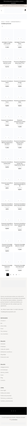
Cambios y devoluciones (7, 401)
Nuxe (2, 328)
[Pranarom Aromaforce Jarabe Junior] (7, 155)
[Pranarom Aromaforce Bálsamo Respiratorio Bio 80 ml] (7, 134)
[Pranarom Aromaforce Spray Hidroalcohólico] (7, 197)
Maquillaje (3, 354)
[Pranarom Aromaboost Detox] (7, 74)
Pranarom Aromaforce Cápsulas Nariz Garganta (19, 142)
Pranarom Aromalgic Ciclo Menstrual (20, 266)
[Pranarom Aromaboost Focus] (7, 93)
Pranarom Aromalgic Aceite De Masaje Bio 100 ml (7, 246)
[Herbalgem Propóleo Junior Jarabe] (7, 35)
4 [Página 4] (16, 274)
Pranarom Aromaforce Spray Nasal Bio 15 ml (7, 224)
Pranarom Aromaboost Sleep (7, 120)
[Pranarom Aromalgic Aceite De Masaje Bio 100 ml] (7, 237)
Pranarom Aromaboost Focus (7, 101)
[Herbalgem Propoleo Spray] (20, 35)
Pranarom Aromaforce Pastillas (7, 183)
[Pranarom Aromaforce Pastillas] (7, 176)
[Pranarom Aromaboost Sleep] (7, 113)
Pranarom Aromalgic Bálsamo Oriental (20, 245)
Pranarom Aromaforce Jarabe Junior (7, 162)
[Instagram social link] (15, 411)
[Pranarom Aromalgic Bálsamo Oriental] (20, 237)
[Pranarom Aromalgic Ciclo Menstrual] (20, 258)
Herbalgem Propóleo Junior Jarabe (7, 43)
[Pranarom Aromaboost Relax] (20, 93)
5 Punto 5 (3, 320)
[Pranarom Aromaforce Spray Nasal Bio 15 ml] (7, 216)
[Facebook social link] (12, 411)
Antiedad (3, 344)
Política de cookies (5, 393)
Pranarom (7, 45)
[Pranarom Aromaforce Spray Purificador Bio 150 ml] (20, 216)
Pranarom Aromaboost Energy (20, 81)
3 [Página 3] (13, 274)
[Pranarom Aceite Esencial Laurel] (7, 54)
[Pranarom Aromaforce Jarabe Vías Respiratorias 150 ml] (20, 155)
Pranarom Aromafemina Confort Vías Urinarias (19, 121)
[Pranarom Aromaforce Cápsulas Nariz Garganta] (20, 134)
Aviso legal (3, 390)
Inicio (2, 21)
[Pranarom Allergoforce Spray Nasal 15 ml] (20, 54)
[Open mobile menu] (1, 10)
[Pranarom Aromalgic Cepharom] (7, 258)
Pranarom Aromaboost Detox (7, 81)
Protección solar (5, 357)
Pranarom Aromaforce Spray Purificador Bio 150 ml (19, 225)
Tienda (7, 21)
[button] (5, 38)
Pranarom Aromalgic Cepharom (7, 266)
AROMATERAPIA (15, 21)
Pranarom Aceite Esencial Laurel (7, 62)
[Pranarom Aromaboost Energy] (20, 74)
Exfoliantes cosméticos (6, 352)
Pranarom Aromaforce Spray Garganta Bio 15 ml (19, 184)
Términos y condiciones (7, 398)
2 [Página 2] (10, 274)
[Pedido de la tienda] (2, 26)
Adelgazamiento (5, 367)
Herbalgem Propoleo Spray (20, 43)
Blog (2, 377)
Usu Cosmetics (4, 334)
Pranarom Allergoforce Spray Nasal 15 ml (20, 62)
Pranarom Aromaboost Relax (20, 101)
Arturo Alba (3, 326)
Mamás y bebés (5, 372)
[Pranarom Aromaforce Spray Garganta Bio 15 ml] (20, 176)
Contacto (3, 380)
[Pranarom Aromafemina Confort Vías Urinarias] (20, 113)
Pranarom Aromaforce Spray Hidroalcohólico (7, 204)
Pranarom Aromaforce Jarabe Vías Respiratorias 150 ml (19, 163)
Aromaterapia (4, 369)
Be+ (2, 323)
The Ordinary (4, 331)
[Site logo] (13, 10)
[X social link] (13, 411)
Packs (2, 375)
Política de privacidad (6, 395)
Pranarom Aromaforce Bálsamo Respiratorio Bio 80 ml (7, 142)
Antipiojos (3, 346)
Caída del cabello (5, 349)
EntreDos (14, 419)
